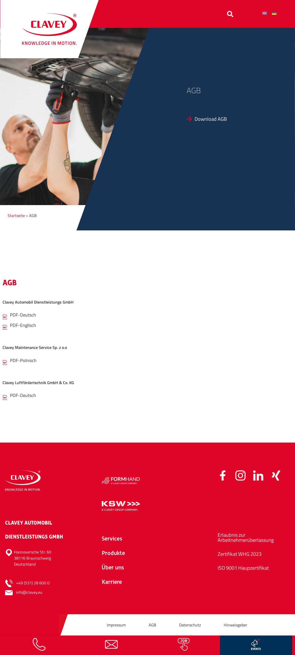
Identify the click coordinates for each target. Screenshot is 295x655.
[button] (230, 14)
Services (112, 539)
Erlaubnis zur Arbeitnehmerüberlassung (246, 537)
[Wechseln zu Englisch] (264, 13)
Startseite (16, 215)
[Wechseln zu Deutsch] (274, 13)
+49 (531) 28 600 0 (32, 583)
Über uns (113, 568)
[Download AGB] (237, 119)
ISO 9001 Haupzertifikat (243, 568)
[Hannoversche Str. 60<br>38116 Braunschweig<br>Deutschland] (51, 558)
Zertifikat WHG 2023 (240, 554)
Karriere (112, 582)
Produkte (113, 553)
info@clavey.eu (29, 592)
